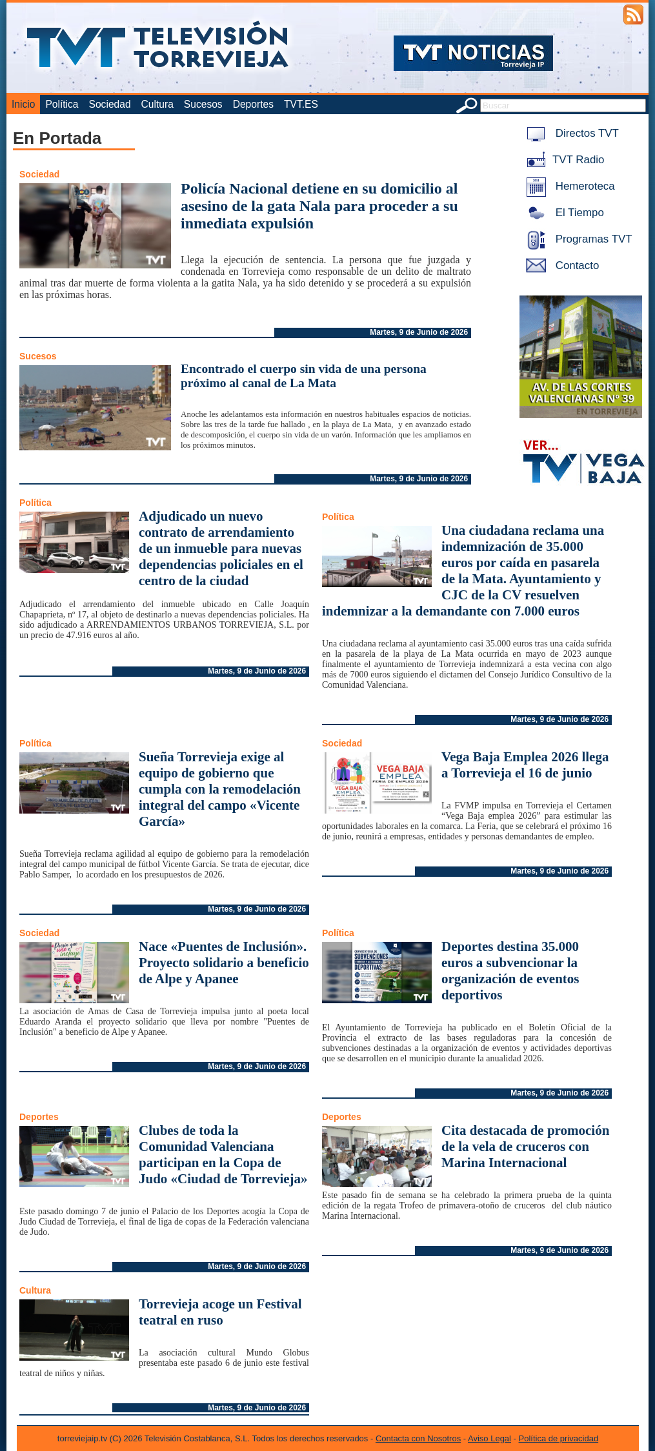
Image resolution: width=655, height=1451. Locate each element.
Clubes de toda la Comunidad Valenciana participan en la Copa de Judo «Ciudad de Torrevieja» (223, 1154)
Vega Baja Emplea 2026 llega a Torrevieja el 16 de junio (525, 765)
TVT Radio (562, 160)
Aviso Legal (489, 1438)
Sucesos (203, 104)
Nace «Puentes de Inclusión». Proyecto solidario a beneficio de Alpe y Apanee (224, 962)
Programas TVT (576, 239)
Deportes (253, 104)
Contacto (560, 265)
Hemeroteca (568, 186)
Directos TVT (570, 133)
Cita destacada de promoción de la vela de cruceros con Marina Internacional (525, 1146)
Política (61, 104)
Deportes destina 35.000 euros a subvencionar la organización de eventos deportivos (510, 971)
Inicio (23, 104)
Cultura (157, 104)
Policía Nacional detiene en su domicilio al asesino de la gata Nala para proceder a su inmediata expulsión (319, 206)
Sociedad (110, 104)
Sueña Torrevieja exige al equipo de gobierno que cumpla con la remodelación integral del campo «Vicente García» (220, 789)
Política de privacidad (559, 1438)
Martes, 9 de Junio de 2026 (419, 332)
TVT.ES (301, 104)
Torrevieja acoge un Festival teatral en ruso (220, 1312)
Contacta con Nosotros (418, 1438)
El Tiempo (562, 212)
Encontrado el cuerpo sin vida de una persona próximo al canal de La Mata (304, 376)
